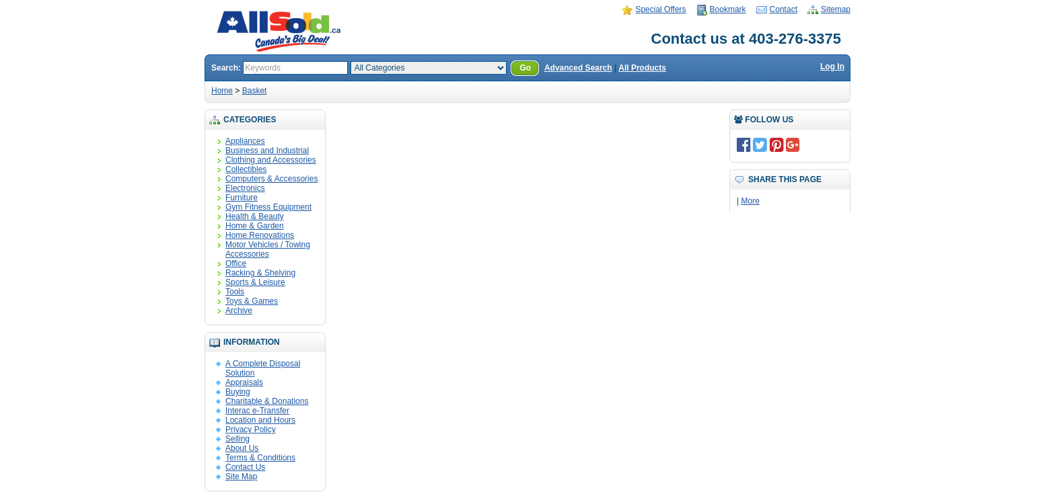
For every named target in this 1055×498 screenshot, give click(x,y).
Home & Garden (254, 226)
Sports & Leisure (255, 282)
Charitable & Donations (266, 401)
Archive (238, 310)
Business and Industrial (267, 150)
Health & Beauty (254, 216)
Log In (832, 66)
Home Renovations (259, 235)
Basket (254, 90)
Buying (237, 392)
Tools (234, 291)
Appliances (245, 141)
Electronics (245, 188)
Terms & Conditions (260, 457)
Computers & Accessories (271, 178)
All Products (642, 68)
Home (222, 90)
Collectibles (245, 169)
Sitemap (835, 9)
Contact (783, 9)
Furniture (241, 197)
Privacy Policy (250, 429)
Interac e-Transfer (257, 410)
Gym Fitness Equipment (268, 207)
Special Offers (660, 9)
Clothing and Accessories (270, 160)
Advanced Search (578, 68)
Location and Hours (260, 420)
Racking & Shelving (260, 273)
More (750, 201)
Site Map (241, 476)
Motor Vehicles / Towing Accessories (267, 249)
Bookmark (728, 9)
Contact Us (245, 467)
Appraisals (244, 382)
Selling (237, 439)
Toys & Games (251, 301)
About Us (241, 448)
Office (235, 263)
